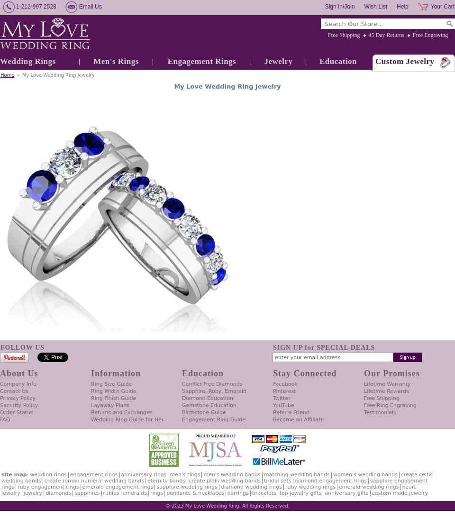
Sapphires (87, 493)
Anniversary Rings (144, 475)
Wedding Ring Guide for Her (127, 420)
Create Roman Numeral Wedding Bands (94, 481)
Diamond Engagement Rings (331, 481)
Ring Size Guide (111, 384)
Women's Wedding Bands (365, 475)
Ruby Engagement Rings (48, 487)
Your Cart (443, 6)
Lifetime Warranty (387, 384)
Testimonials (380, 412)
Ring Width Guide (113, 391)
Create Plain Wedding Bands (225, 481)
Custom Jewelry (405, 61)
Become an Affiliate (298, 420)
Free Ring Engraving (390, 405)
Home (7, 75)
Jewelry (278, 61)
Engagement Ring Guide (214, 420)
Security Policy (19, 405)
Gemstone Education (209, 405)
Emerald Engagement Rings (118, 487)
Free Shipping (344, 35)
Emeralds (135, 493)
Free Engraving (430, 35)
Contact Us (14, 391)
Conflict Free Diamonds (212, 384)
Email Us (90, 6)
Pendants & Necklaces (195, 493)
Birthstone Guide (204, 412)
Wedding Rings (28, 61)
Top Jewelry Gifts (300, 493)
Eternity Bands (166, 481)
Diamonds (58, 493)
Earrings (238, 493)
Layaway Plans (110, 405)
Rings (156, 493)
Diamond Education (207, 398)
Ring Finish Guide (113, 398)
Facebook (285, 384)
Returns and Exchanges (121, 412)
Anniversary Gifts (346, 493)
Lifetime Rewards (386, 391)
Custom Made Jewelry (400, 493)
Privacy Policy (18, 398)
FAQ (5, 420)
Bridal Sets (277, 481)
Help (403, 6)
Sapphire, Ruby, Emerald (214, 391)
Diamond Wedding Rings (251, 487)
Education (338, 61)
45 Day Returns (386, 35)
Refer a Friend (291, 412)
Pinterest (284, 391)
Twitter (282, 398)
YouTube (283, 405)
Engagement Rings (202, 61)
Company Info (18, 384)
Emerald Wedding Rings (369, 487)
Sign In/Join (340, 6)
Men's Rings (116, 61)
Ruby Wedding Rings (310, 487)
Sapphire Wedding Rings (187, 487)
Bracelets (264, 493)
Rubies (111, 493)
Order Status (16, 412)
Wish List (375, 6)
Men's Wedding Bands (231, 475)
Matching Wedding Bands (297, 475)
